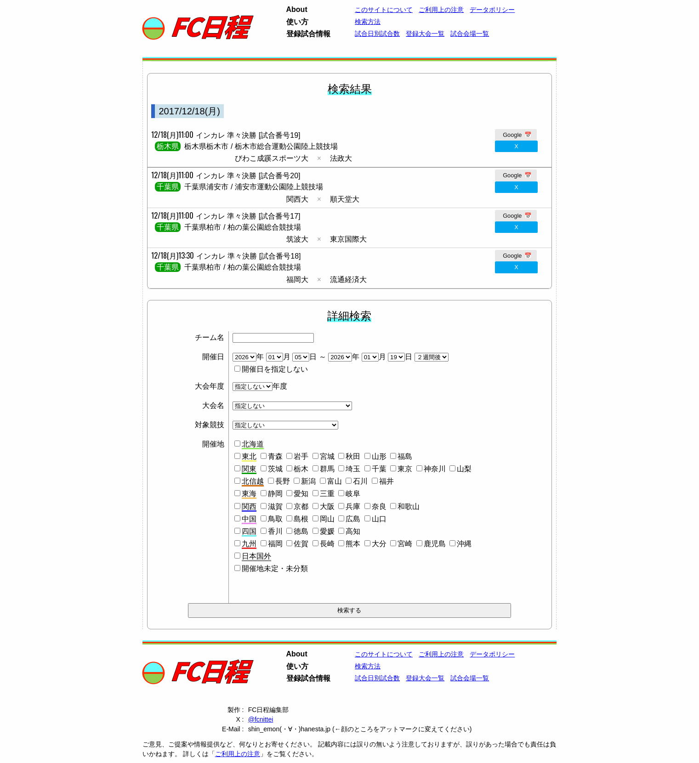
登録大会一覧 (425, 33)
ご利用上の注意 (441, 9)
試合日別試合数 (377, 33)
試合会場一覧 (469, 33)
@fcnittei (260, 719)
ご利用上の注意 (237, 753)
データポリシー (492, 9)
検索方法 (368, 21)
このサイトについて (384, 9)
